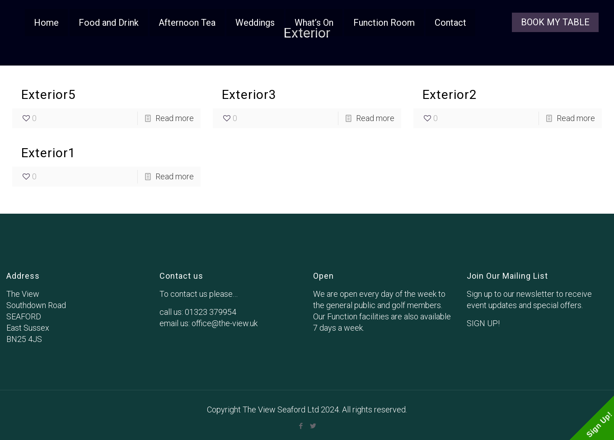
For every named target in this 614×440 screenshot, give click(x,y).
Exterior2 (449, 94)
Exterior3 (249, 94)
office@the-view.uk (225, 323)
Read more (174, 118)
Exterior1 (48, 152)
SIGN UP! (483, 323)
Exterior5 (48, 94)
